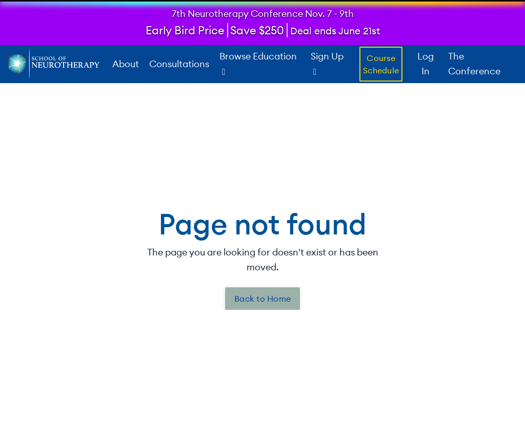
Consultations (179, 63)
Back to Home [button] (262, 298)
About (125, 63)
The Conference (474, 63)
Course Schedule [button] (381, 63)
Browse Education (258, 63)
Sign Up (327, 63)
